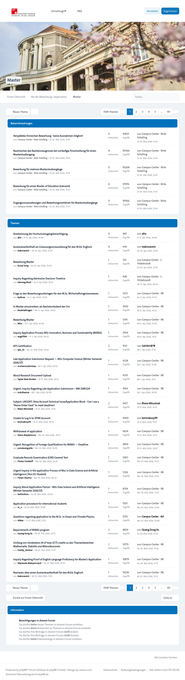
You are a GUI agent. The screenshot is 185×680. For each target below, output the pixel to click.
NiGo (20, 323)
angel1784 (22, 336)
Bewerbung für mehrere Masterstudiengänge (37, 169)
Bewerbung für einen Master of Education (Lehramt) (41, 186)
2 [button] (136, 111)
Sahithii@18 (148, 345)
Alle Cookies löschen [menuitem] (163, 657)
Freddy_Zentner (25, 549)
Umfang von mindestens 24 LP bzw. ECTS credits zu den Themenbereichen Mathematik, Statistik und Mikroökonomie (53, 544)
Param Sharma (24, 477)
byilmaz (21, 297)
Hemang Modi (24, 281)
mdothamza (23, 392)
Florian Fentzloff (25, 461)
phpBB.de (43, 674)
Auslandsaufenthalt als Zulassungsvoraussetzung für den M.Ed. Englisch (52, 246)
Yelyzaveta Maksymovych (29, 562)
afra (19, 237)
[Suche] (169, 97)
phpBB (23, 669)
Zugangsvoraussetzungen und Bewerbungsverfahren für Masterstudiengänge (55, 202)
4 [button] (149, 111)
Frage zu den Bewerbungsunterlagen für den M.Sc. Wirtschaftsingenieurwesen (55, 293)
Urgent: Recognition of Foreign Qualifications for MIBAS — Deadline (50, 444)
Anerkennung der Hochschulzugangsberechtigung (40, 233)
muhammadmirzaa (27, 366)
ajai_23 (21, 349)
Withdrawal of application (27, 431)
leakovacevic (23, 250)
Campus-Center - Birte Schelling (32, 139)
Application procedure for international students (40, 503)
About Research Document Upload (32, 375)
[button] (175, 111)
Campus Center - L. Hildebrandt (149, 261)
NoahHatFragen (25, 310)
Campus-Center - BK (153, 293)
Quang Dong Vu (25, 533)
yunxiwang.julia (25, 448)
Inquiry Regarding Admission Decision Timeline (39, 278)
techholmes (23, 494)
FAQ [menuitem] (77, 11)
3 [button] (142, 111)
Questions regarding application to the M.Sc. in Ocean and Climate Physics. (54, 516)
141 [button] (168, 111)
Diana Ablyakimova (27, 434)
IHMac (20, 520)
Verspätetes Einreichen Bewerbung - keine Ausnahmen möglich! (48, 135)
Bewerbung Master (23, 262)
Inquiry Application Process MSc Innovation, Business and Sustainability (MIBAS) (57, 332)
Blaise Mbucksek (25, 408)
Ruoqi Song (23, 265)
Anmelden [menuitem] (152, 11)
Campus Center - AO (153, 516)
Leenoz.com (85, 669)
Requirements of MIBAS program (31, 530)
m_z (20, 507)
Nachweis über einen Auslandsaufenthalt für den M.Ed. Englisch (48, 572)
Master (14, 80)
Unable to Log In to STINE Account (31, 418)
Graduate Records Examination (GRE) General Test (40, 457)
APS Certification (22, 346)
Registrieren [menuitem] (170, 11)
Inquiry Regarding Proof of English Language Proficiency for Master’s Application (57, 559)
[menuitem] (57, 11)
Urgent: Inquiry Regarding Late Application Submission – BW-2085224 (51, 388)
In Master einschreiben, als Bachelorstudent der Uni (41, 306)
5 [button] (155, 111)
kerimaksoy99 (24, 421)
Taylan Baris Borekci (27, 378)
